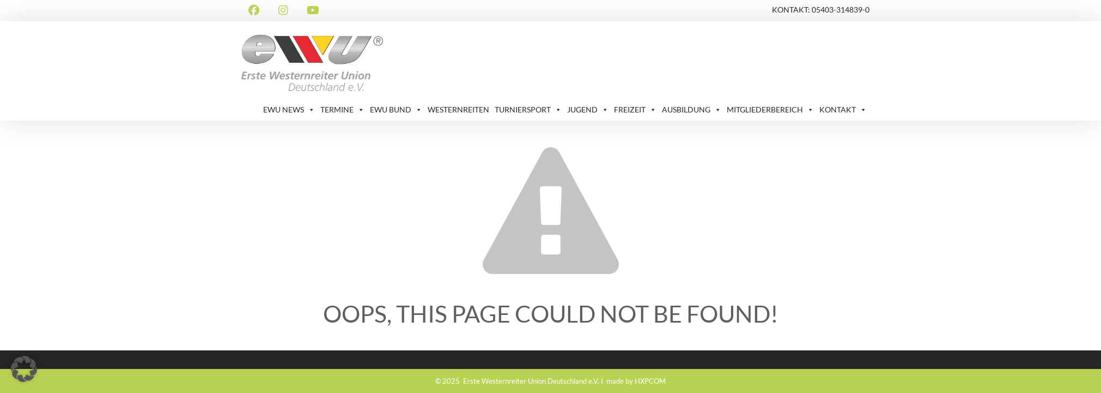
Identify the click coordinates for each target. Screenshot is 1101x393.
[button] (24, 369)
